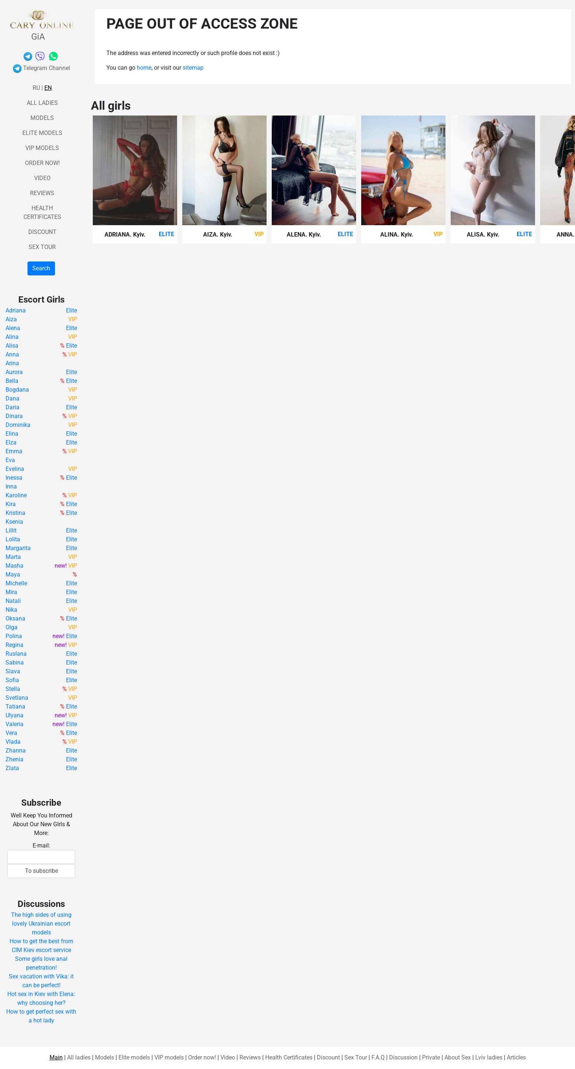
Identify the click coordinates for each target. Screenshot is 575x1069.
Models (42, 117)
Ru (36, 87)
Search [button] (41, 268)
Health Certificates (288, 1057)
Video (42, 178)
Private (431, 1057)
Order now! (42, 163)
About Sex (457, 1057)
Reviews (42, 193)
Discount (42, 231)
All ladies (42, 102)
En (48, 87)
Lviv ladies (488, 1057)
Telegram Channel (41, 68)
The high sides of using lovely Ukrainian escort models (41, 923)
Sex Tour (42, 247)
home (144, 67)
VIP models (42, 147)
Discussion (403, 1057)
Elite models (42, 132)
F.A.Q (378, 1057)
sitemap (193, 67)
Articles (516, 1057)
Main (56, 1057)
